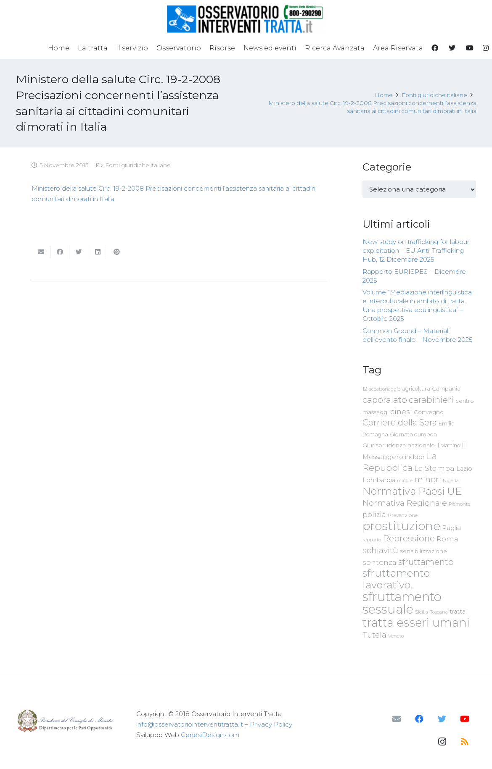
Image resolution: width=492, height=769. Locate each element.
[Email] (396, 719)
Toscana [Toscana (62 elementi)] (439, 612)
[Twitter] (441, 719)
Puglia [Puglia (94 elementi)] (451, 528)
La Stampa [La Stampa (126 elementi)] (434, 468)
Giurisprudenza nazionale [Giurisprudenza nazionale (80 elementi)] (398, 445)
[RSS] (464, 741)
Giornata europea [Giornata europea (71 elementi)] (413, 434)
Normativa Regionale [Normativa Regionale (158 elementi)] (404, 503)
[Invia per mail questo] (41, 252)
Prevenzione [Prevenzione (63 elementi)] (403, 515)
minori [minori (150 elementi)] (427, 479)
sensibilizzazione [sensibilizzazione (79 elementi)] (423, 551)
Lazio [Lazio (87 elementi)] (464, 468)
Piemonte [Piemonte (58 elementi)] (459, 504)
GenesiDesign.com (210, 735)
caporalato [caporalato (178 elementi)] (384, 399)
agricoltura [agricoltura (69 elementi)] (416, 389)
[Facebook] (419, 719)
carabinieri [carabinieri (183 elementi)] (431, 399)
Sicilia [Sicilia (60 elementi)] (421, 612)
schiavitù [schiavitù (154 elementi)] (380, 550)
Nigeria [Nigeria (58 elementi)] (451, 480)
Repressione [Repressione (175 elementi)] (409, 538)
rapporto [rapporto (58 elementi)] (371, 540)
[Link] (246, 19)
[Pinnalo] (116, 252)
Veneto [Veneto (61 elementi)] (396, 636)
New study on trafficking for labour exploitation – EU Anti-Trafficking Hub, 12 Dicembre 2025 (415, 250)
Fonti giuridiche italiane (138, 165)
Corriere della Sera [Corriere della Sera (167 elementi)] (399, 422)
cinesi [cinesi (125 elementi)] (401, 411)
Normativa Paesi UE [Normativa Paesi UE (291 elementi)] (412, 491)
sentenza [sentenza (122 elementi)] (379, 562)
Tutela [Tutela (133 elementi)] (374, 634)
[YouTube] (464, 719)
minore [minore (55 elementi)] (405, 480)
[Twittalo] (78, 252)
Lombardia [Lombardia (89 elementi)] (378, 480)
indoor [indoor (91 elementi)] (415, 457)
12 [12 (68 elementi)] (364, 389)
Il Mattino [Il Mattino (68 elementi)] (448, 445)
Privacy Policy (271, 724)
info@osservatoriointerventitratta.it (189, 724)
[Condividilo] (59, 252)
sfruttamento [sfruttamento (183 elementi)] (426, 561)
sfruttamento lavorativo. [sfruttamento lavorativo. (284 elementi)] (396, 579)
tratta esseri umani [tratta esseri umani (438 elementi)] (416, 622)
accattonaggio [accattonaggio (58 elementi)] (384, 389)
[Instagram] (441, 741)
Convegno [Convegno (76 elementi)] (429, 412)
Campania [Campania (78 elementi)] (446, 388)
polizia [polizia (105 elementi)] (374, 515)
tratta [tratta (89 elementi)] (458, 611)
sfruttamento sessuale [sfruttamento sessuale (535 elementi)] (402, 603)
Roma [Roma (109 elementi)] (447, 539)
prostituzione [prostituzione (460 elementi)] (401, 526)
